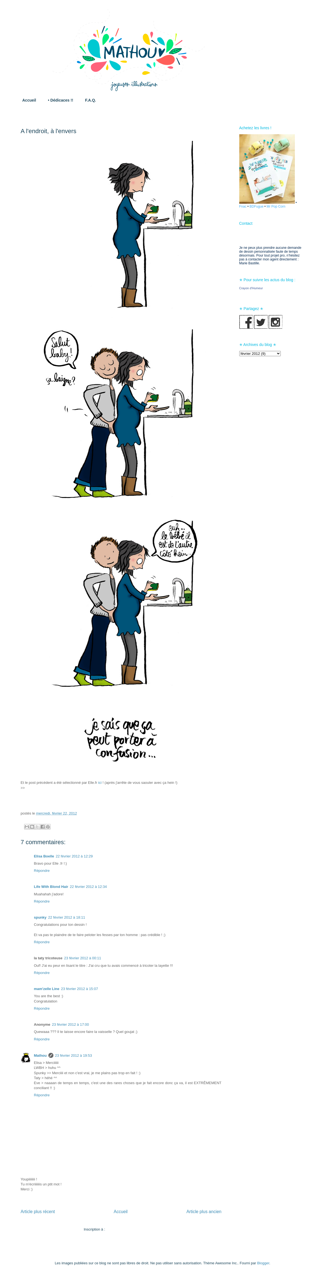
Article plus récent (38, 1211)
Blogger (263, 1263)
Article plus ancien (204, 1211)
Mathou (40, 1055)
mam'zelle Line (46, 989)
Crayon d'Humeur (251, 288)
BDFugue (256, 206)
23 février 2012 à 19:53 (73, 1055)
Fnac (243, 206)
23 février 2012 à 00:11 (82, 958)
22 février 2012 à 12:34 (88, 887)
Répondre (42, 871)
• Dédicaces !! (60, 100)
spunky (40, 917)
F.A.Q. (90, 100)
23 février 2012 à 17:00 (70, 1024)
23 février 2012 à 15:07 (79, 989)
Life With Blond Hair (51, 887)
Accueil (29, 100)
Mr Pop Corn (276, 206)
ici (100, 783)
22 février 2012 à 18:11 (66, 917)
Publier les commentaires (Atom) (132, 1229)
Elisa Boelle (44, 856)
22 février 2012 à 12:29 (74, 856)
